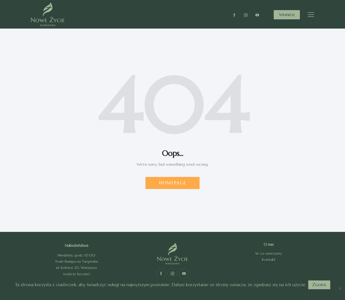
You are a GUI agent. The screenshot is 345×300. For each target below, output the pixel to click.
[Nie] (339, 288)
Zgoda (319, 284)
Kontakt (268, 259)
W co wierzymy (268, 253)
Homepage (172, 183)
